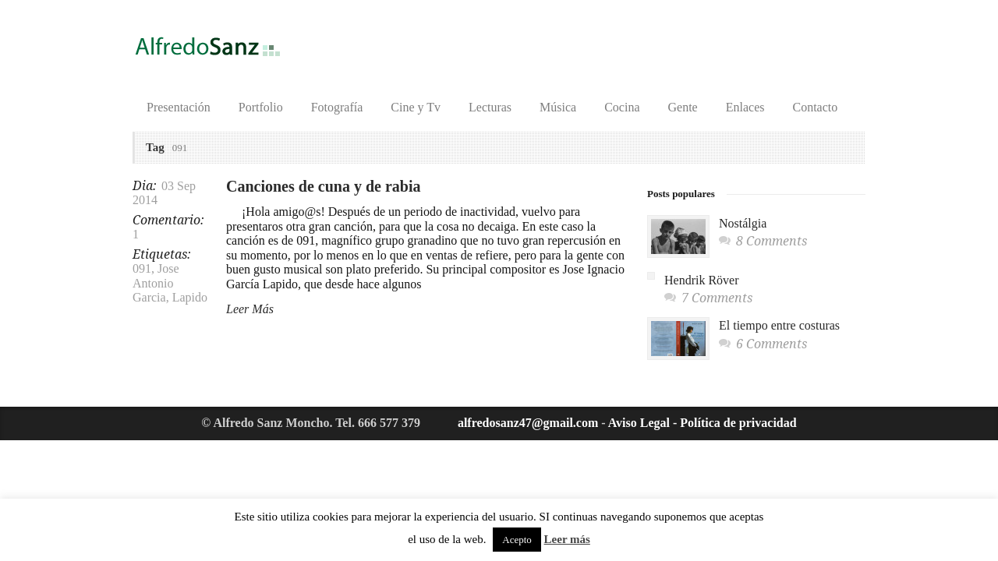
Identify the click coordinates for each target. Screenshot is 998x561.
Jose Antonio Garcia (156, 283)
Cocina (621, 107)
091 (142, 268)
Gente (683, 107)
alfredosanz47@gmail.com (528, 422)
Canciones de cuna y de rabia (323, 186)
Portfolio (261, 107)
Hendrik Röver (701, 280)
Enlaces (745, 107)
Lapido (189, 297)
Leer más (567, 539)
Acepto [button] (517, 539)
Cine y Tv (416, 107)
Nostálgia (742, 223)
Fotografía (337, 107)
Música (558, 107)
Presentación (179, 107)
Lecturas (490, 107)
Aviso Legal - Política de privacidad (702, 422)
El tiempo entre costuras (779, 325)
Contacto (814, 107)
